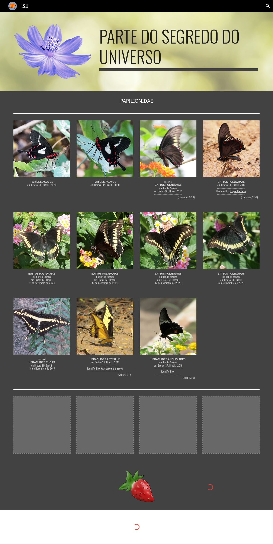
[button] (268, 6)
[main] (178, 48)
